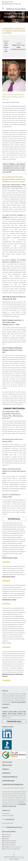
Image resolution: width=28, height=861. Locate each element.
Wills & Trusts (18, 711)
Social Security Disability (15, 713)
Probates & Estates (7, 711)
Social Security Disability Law (9, 776)
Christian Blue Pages (14, 721)
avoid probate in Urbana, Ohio (11, 495)
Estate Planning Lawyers (8, 780)
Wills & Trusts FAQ (7, 765)
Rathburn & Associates (9, 856)
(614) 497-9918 (8, 1)
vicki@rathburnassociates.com (12, 3)
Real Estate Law (6, 772)
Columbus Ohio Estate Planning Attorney (12, 784)
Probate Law (5, 769)
